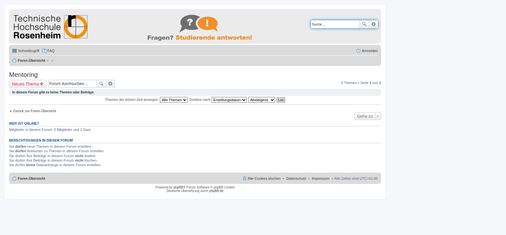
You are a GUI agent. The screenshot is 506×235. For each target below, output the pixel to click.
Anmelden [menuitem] (370, 51)
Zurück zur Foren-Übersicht (34, 111)
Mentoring (23, 74)
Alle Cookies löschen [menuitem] (264, 178)
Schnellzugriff (28, 51)
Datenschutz (296, 178)
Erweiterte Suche (373, 24)
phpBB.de (216, 191)
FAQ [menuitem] (51, 51)
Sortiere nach (217, 99)
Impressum (320, 178)
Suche (364, 24)
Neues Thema (25, 84)
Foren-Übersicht (31, 60)
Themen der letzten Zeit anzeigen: (146, 99)
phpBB (178, 187)
